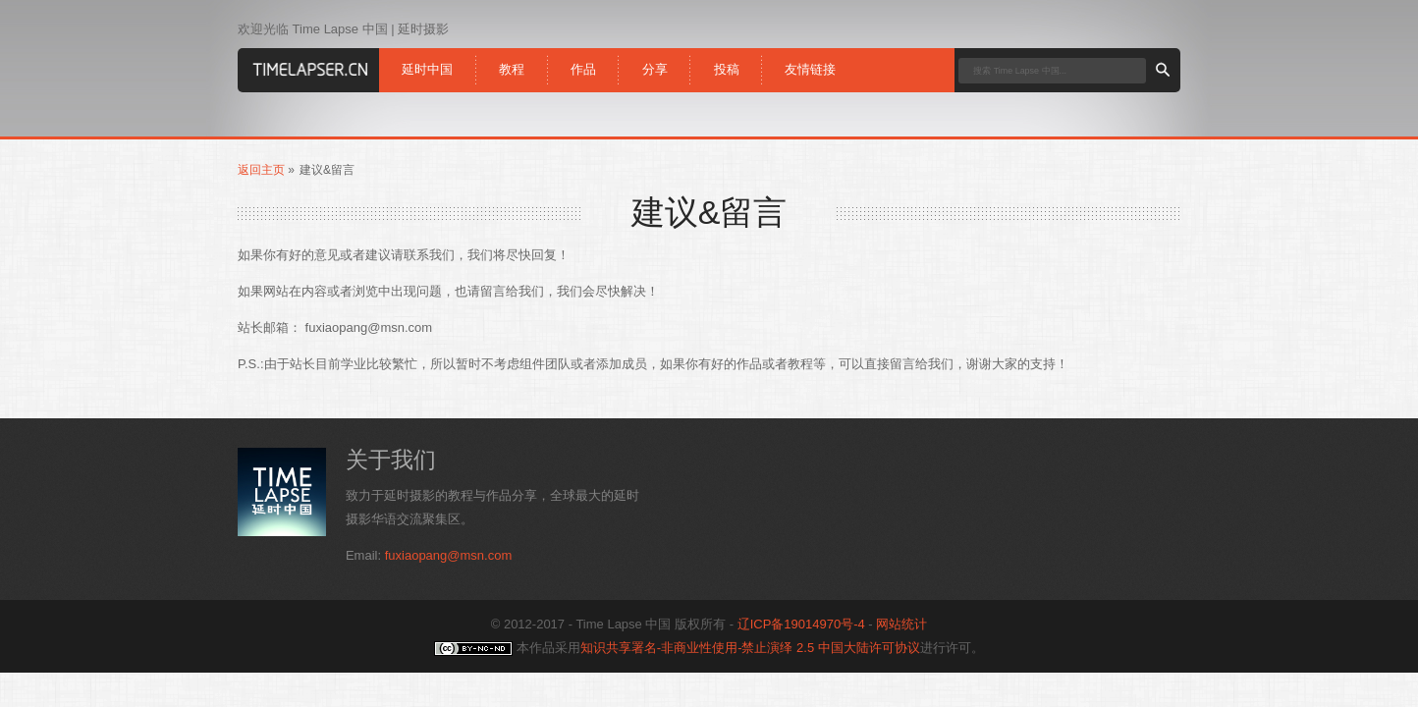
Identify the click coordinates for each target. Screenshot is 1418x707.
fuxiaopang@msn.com (449, 555)
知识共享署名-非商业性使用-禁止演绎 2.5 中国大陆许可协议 (750, 647)
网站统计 (901, 624)
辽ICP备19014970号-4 (801, 624)
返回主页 (261, 170)
